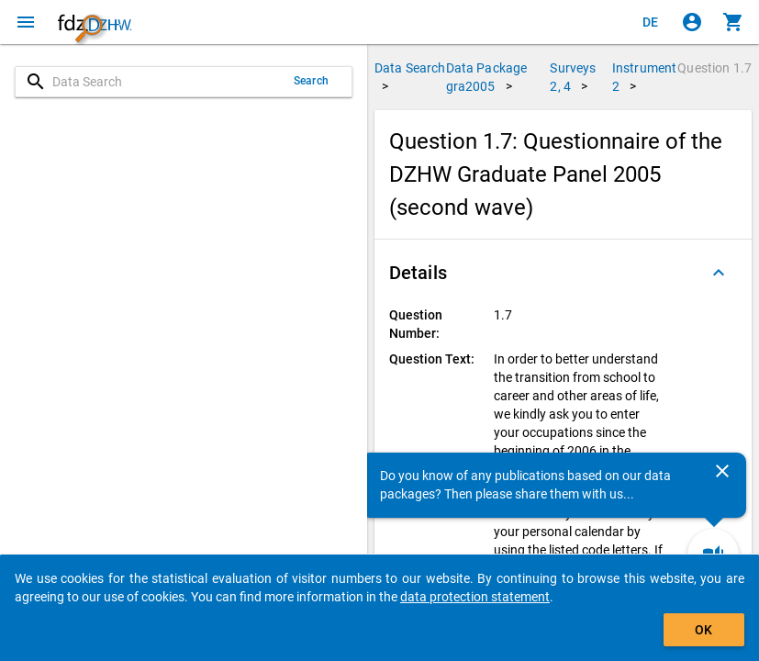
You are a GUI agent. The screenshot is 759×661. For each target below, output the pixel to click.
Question (714, 68)
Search (311, 80)
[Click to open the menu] (25, 22)
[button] (563, 272)
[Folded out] (718, 272)
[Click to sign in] (692, 22)
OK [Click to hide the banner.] (703, 629)
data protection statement (475, 596)
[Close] (722, 471)
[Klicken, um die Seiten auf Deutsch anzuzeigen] (650, 22)
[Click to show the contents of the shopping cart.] (733, 22)
